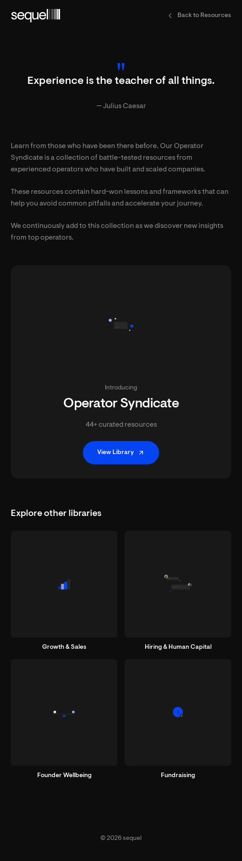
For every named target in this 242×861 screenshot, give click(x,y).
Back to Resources (199, 15)
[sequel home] (35, 15)
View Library (121, 452)
